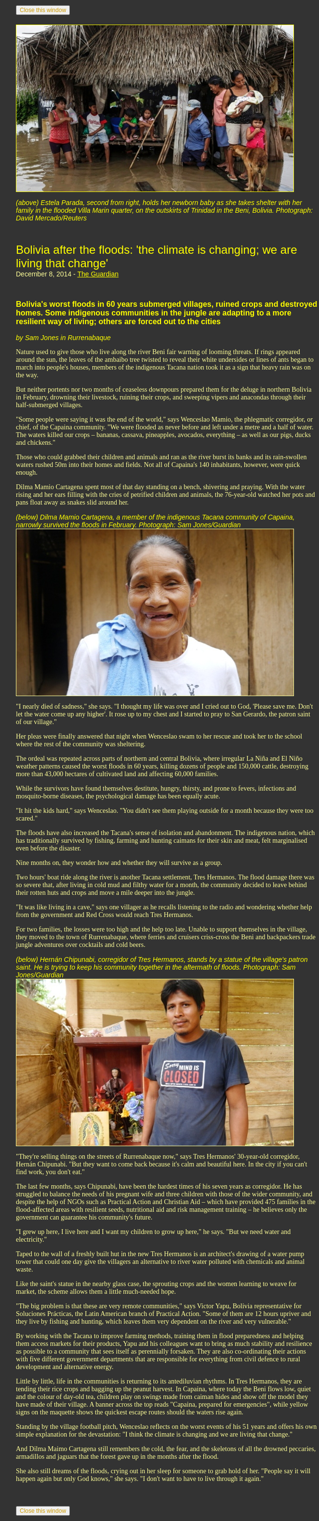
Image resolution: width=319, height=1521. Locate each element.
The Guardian (98, 274)
